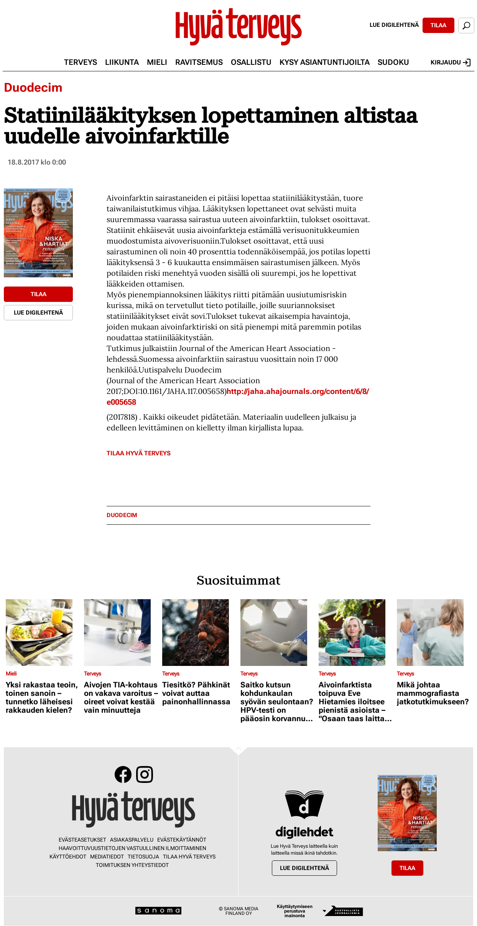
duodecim (122, 515)
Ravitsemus (199, 62)
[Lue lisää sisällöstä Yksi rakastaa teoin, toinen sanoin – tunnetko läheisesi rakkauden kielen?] (43, 632)
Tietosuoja (143, 857)
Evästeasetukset (82, 840)
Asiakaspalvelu (131, 840)
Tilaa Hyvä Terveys (139, 453)
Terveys (80, 62)
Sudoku (393, 62)
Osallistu (251, 62)
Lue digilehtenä (394, 24)
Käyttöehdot (67, 857)
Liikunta (122, 62)
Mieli (157, 62)
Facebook (123, 774)
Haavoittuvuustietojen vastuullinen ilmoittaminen (132, 848)
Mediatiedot (107, 857)
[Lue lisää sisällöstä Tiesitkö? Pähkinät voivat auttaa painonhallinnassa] (199, 632)
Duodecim (33, 87)
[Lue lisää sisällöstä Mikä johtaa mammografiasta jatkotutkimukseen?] (434, 632)
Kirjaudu (450, 62)
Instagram (144, 774)
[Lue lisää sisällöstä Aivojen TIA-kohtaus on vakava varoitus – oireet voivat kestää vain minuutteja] (121, 632)
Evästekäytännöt (181, 840)
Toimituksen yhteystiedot (132, 865)
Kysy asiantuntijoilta (325, 62)
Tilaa (438, 25)
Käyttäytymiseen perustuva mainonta (295, 911)
